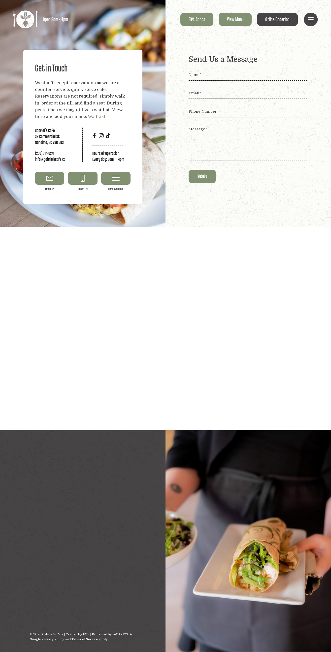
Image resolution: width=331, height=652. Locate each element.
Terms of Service (84, 639)
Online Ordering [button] (277, 19)
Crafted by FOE (78, 634)
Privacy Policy (52, 639)
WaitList (96, 116)
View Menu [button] (235, 19)
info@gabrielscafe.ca (50, 159)
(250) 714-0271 (44, 153)
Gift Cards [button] (197, 19)
